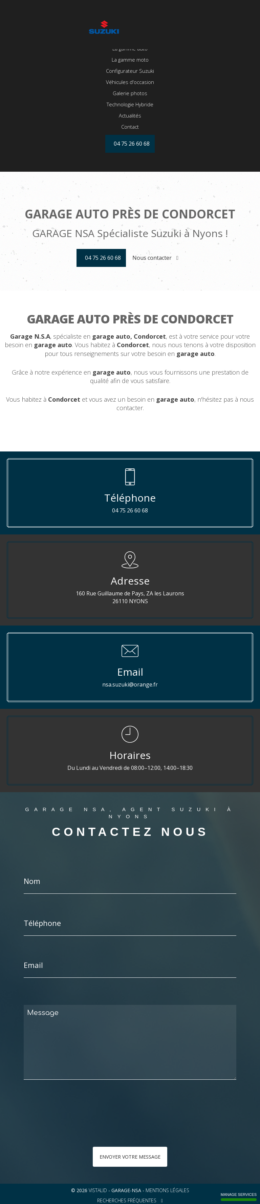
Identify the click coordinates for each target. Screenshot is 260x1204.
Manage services (239, 1196)
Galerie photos (130, 116)
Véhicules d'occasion (130, 105)
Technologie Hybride (130, 128)
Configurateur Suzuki (130, 94)
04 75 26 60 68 (103, 257)
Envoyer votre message (130, 1157)
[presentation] (95, 1127)
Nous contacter (155, 257)
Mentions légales (167, 1190)
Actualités (130, 139)
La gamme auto (130, 72)
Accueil (130, 61)
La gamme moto (130, 83)
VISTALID (98, 1190)
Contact (130, 150)
